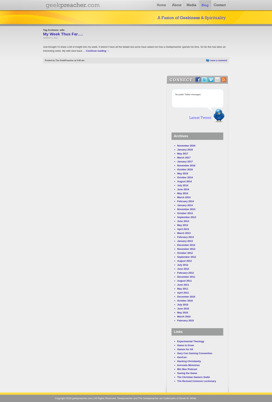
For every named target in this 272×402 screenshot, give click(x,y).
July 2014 (182, 185)
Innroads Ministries (188, 365)
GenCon (182, 357)
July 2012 (182, 264)
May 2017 (182, 153)
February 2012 (185, 272)
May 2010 (182, 312)
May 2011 (182, 288)
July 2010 (182, 304)
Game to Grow (185, 345)
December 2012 (186, 245)
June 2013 (183, 221)
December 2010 (186, 296)
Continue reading (98, 50)
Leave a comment (218, 60)
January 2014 (185, 205)
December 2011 (186, 276)
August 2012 (184, 260)
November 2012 (186, 249)
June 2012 (183, 268)
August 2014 (184, 181)
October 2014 (185, 177)
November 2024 (186, 145)
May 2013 (182, 225)
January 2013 (185, 241)
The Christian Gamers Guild (193, 377)
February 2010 (185, 320)
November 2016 (186, 165)
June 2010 (183, 308)
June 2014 (183, 189)
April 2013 (183, 229)
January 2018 (185, 149)
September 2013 (186, 217)
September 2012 (186, 257)
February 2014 (185, 201)
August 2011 (184, 280)
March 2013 (184, 233)
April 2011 (183, 292)
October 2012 (185, 253)
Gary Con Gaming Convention (194, 353)
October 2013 (185, 213)
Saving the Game (187, 373)
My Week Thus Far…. (63, 34)
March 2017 (184, 157)
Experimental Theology (190, 341)
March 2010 (184, 316)
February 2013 (185, 237)
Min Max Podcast (187, 369)
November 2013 (186, 209)
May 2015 (182, 173)
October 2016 (185, 169)
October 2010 (185, 300)
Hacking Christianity (189, 361)
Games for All (185, 349)
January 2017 (185, 161)
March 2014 (184, 197)
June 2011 (183, 284)
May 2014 (182, 193)
